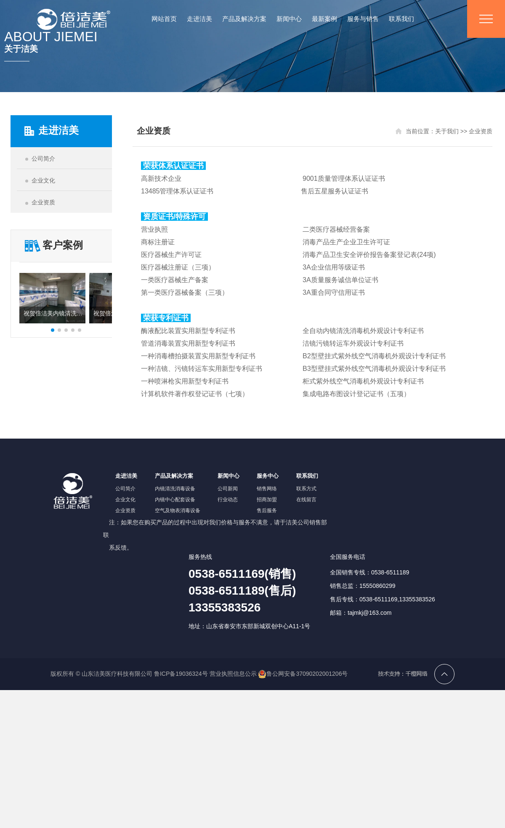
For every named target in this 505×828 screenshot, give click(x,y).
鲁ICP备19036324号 (181, 673)
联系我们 (401, 18)
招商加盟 (267, 500)
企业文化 (125, 500)
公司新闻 (228, 489)
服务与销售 (363, 18)
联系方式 (306, 489)
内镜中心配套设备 (175, 500)
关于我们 (447, 131)
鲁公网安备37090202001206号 (303, 673)
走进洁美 (199, 18)
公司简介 (125, 489)
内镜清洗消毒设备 (175, 489)
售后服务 (267, 510)
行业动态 (228, 500)
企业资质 (480, 131)
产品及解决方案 (244, 18)
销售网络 (267, 489)
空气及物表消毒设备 (177, 510)
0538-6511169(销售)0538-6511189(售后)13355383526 (242, 590)
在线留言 (306, 500)
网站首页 (164, 18)
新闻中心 (289, 18)
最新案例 (324, 18)
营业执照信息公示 (233, 673)
